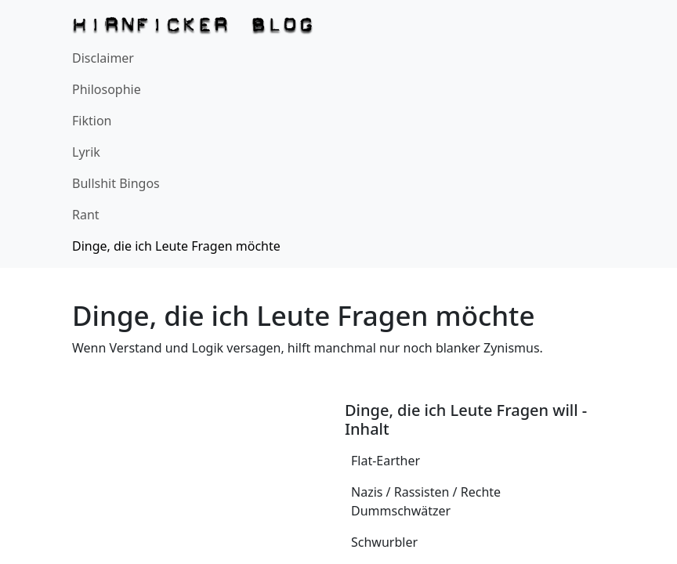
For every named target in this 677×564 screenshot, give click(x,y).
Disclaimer (103, 58)
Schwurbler (384, 542)
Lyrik (86, 152)
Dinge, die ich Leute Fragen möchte (176, 246)
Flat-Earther (385, 460)
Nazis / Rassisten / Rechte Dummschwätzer (426, 501)
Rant (86, 214)
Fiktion (91, 120)
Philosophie (106, 89)
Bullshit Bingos (116, 183)
